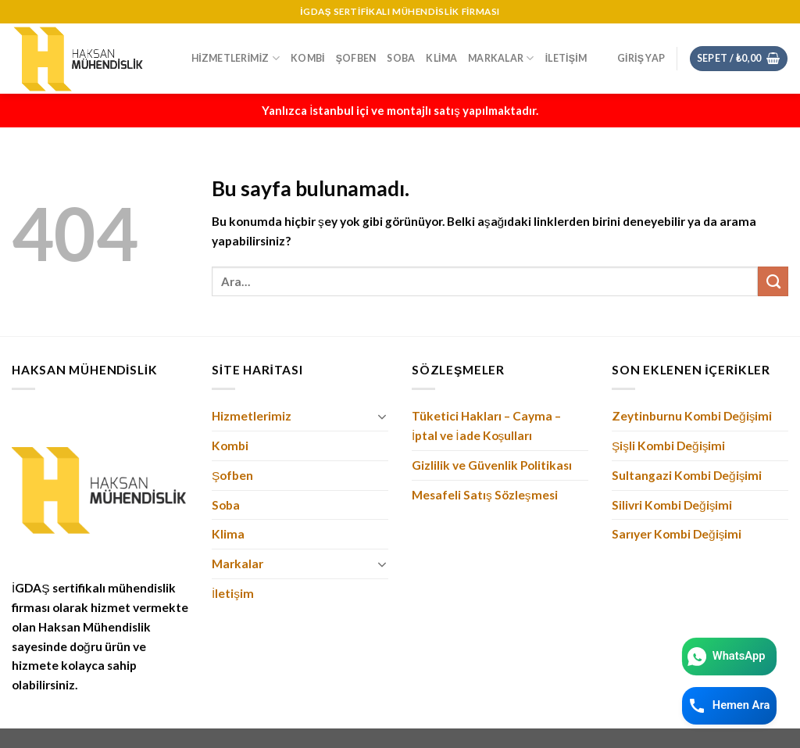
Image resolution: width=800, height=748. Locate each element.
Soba (401, 58)
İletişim (566, 58)
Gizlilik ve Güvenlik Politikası (492, 465)
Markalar (501, 58)
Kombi (308, 58)
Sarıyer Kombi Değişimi (676, 534)
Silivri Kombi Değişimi (672, 505)
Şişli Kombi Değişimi (669, 445)
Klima (441, 58)
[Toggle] (382, 416)
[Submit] (773, 281)
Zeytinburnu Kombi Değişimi (692, 416)
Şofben (356, 58)
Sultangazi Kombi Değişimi (687, 475)
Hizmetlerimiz (235, 58)
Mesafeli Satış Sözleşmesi (485, 495)
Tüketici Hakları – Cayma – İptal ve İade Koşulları (486, 425)
